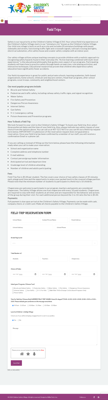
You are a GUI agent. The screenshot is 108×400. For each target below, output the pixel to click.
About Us (36, 20)
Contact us (76, 20)
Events (51, 20)
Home (30, 20)
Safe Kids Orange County (63, 20)
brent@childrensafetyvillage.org (90, 5)
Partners (44, 20)
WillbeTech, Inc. (52, 397)
